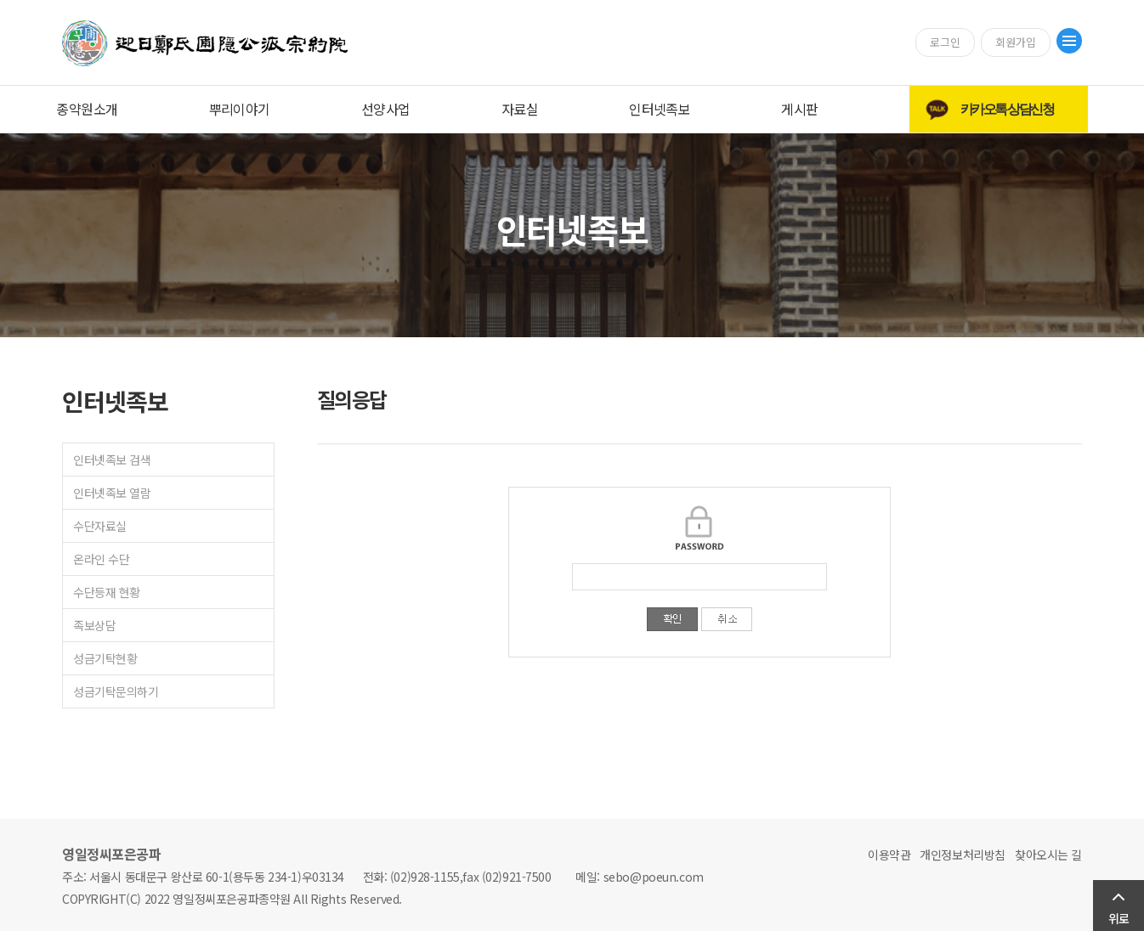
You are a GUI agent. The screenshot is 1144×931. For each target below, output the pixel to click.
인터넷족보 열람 (112, 492)
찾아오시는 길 (1048, 854)
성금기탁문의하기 (116, 691)
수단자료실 (100, 525)
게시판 (799, 109)
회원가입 (1015, 42)
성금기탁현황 (105, 658)
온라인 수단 (101, 558)
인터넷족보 (659, 109)
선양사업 (386, 109)
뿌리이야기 (239, 109)
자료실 (519, 109)
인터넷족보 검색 (112, 459)
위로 (1118, 918)
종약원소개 (86, 109)
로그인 (945, 42)
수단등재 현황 (106, 592)
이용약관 (889, 854)
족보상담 (94, 625)
